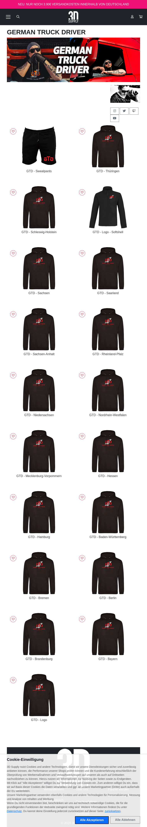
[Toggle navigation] (8, 17)
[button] (141, 16)
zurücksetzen (112, 811)
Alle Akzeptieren (92, 820)
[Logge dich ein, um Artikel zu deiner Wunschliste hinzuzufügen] (13, 131)
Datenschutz (14, 811)
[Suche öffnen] (18, 17)
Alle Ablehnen (125, 819)
